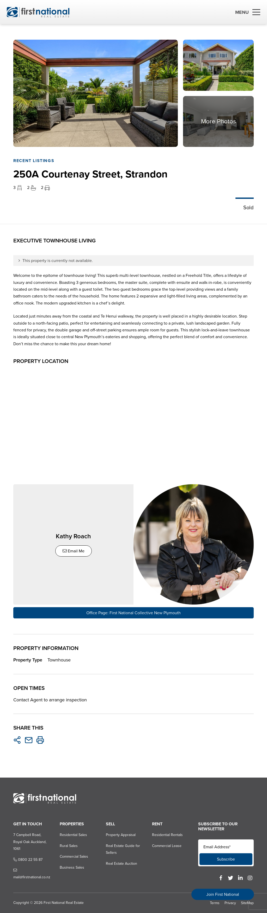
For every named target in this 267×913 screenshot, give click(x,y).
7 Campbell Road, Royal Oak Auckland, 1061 (29, 841)
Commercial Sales (74, 856)
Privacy (230, 903)
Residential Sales (73, 835)
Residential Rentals (167, 835)
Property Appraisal (121, 835)
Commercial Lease (166, 846)
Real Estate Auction (121, 863)
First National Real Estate (64, 902)
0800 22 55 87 (28, 859)
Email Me (73, 551)
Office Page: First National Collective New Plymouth (133, 613)
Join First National (222, 894)
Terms (215, 903)
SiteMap (247, 903)
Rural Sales (69, 846)
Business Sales (72, 867)
